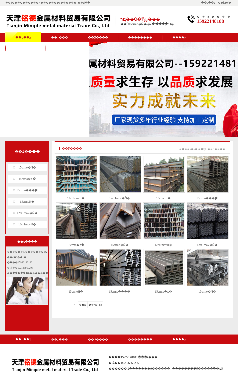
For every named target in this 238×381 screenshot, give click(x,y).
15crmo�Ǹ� (27, 167)
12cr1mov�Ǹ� (27, 213)
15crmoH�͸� (27, 201)
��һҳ (92, 304)
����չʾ (179, 37)
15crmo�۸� (27, 178)
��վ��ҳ (23, 37)
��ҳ (201, 149)
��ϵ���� (25, 48)
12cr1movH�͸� (27, 224)
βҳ (100, 304)
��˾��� (59, 37)
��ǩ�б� (224, 2)
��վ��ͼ (208, 2)
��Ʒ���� (98, 37)
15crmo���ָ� (27, 190)
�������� (140, 37)
